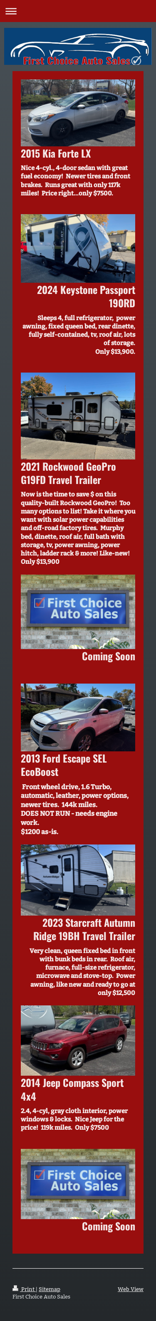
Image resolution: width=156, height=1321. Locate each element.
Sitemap (49, 1289)
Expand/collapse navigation (78, 11)
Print (24, 1289)
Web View (131, 1289)
